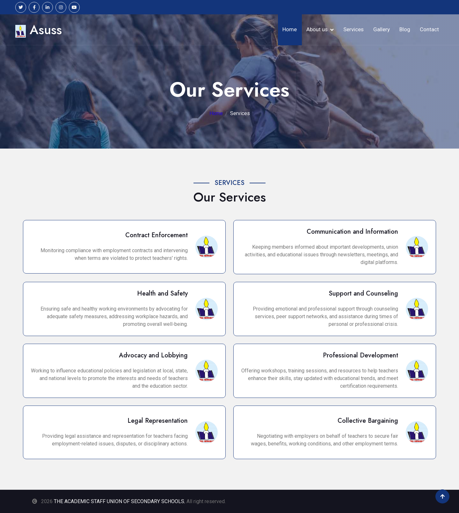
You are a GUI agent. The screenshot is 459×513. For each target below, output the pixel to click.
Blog (404, 29)
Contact (429, 29)
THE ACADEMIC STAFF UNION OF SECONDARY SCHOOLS (119, 501)
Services (353, 29)
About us (317, 29)
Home (289, 29)
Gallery (381, 29)
